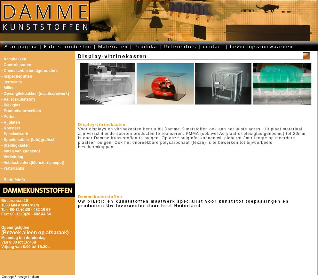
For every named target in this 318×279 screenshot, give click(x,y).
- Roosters (10, 128)
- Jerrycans (11, 82)
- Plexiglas (10, 105)
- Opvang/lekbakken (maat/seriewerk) (35, 93)
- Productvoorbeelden (21, 111)
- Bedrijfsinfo (13, 180)
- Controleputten (16, 65)
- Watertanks (12, 168)
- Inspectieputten (16, 76)
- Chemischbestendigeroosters (29, 70)
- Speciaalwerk (14, 134)
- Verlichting (12, 157)
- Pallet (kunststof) (18, 99)
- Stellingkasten (15, 145)
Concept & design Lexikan (19, 277)
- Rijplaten (10, 122)
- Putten (8, 116)
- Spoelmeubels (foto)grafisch (28, 139)
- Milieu (7, 88)
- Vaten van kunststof (20, 151)
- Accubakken (13, 59)
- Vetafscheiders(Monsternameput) (32, 162)
